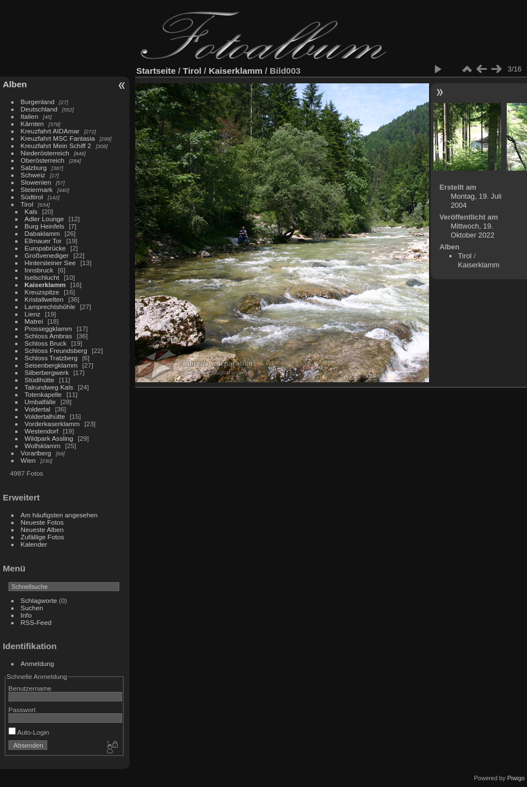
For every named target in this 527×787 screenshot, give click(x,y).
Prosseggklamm (48, 328)
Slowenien (36, 182)
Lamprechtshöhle (50, 306)
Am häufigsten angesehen (59, 514)
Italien (29, 116)
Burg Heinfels (45, 226)
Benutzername (30, 688)
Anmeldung (38, 663)
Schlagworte (39, 600)
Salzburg (34, 167)
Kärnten (32, 123)
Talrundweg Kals (49, 387)
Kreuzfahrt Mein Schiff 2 (56, 145)
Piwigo (516, 778)
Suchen (32, 607)
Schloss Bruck (46, 343)
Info (26, 615)
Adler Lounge (44, 218)
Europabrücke (45, 248)
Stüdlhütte (40, 379)
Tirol (27, 204)
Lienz (33, 314)
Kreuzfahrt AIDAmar (50, 131)
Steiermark (37, 189)
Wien (28, 460)
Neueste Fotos (42, 522)
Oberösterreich (43, 160)
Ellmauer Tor (43, 240)
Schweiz (33, 174)
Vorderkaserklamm (52, 423)
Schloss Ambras (48, 335)
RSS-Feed (36, 622)
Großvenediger (47, 255)
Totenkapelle (43, 394)
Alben (15, 84)
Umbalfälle (40, 401)
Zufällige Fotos (42, 536)
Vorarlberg (36, 453)
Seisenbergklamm (51, 365)
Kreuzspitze (42, 292)
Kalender (34, 544)
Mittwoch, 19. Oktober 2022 (472, 230)
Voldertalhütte (45, 416)
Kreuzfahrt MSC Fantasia (58, 138)
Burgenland (38, 101)
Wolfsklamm (43, 445)
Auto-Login (29, 732)
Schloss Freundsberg (56, 350)
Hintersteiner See (50, 262)
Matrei (34, 321)
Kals (31, 211)
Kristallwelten (44, 299)
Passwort (21, 709)
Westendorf (42, 431)
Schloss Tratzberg (51, 357)
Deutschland (39, 109)
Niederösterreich (45, 152)
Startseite (156, 70)
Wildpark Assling (49, 438)
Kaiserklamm (45, 284)
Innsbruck (39, 270)
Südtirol (32, 196)
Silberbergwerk (47, 372)
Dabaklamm (42, 233)
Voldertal (38, 409)
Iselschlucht (42, 277)
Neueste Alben (42, 529)
